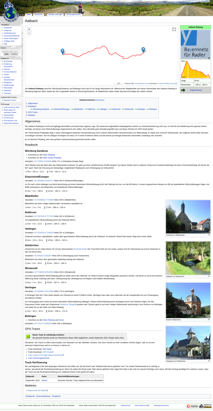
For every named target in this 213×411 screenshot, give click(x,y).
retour (61, 320)
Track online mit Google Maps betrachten (45, 355)
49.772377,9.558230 (42, 324)
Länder (6, 74)
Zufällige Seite (9, 41)
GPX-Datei (47, 352)
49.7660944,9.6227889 (44, 291)
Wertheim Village (67, 304)
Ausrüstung (8, 61)
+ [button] (29, 29)
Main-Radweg (49, 155)
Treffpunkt (7, 30)
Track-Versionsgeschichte (38, 358)
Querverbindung (43, 396)
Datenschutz (125, 405)
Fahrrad (7, 69)
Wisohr (44, 380)
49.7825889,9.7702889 (44, 200)
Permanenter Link (10, 120)
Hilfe (5, 44)
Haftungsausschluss (161, 405)
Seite (28, 14)
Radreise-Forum (10, 100)
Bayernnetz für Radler (37, 390)
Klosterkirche (79, 249)
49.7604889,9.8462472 (44, 181)
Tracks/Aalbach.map (141, 83)
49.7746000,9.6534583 (44, 272)
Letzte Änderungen (11, 38)
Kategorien (30, 396)
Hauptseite (8, 28)
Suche (3, 48)
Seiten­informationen (11, 123)
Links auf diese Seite (11, 107)
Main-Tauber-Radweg (52, 158)
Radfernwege (9, 85)
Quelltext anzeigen (55, 14)
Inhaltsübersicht (10, 33)
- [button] (29, 33)
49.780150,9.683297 (42, 256)
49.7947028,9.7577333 (44, 216)
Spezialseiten (9, 115)
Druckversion (9, 118)
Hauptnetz (56, 396)
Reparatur (7, 90)
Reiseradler (8, 88)
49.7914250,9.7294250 (44, 233)
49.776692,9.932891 (42, 161)
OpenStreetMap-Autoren (167, 83)
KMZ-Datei (47, 349)
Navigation (8, 82)
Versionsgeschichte (73, 14)
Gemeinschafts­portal (11, 36)
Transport (7, 93)
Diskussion (38, 14)
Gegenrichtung (196, 90)
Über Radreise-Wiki (142, 405)
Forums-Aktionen (10, 72)
